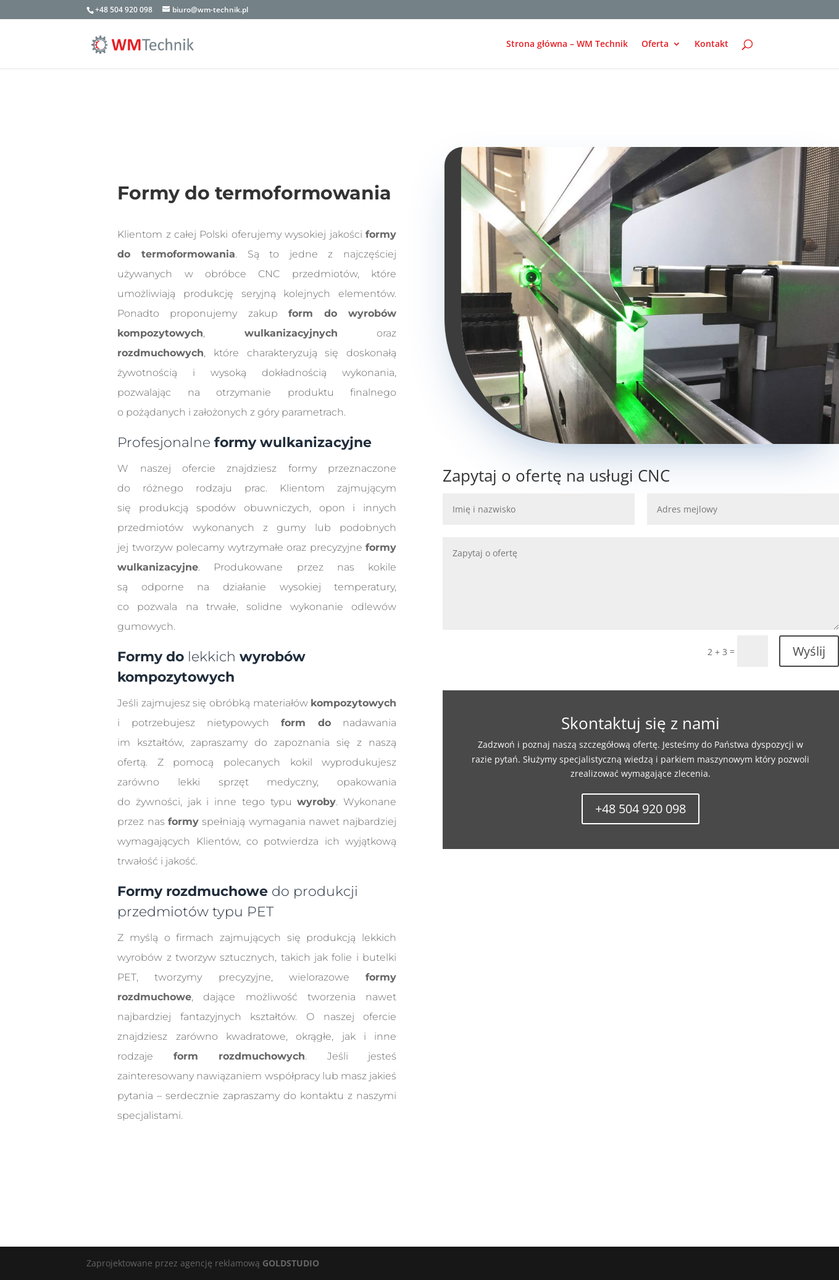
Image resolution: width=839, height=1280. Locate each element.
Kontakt (711, 44)
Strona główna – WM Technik (567, 44)
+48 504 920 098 (640, 808)
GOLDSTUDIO (290, 1263)
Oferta (655, 44)
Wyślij (809, 651)
